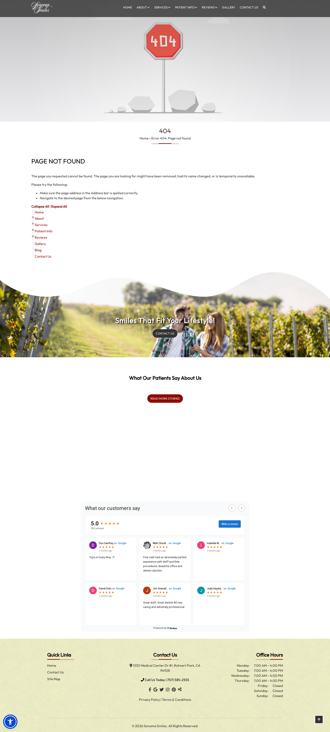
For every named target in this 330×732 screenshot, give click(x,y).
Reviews (208, 7)
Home (127, 7)
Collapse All (40, 206)
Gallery (228, 7)
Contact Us (249, 7)
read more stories (165, 397)
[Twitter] (162, 688)
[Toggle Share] (180, 688)
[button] (10, 722)
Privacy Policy (150, 698)
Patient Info (184, 7)
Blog (38, 250)
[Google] (155, 688)
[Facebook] (150, 688)
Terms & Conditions (176, 698)
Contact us (165, 333)
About (142, 7)
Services (161, 7)
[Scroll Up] (319, 723)
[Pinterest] (174, 688)
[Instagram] (168, 688)
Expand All (59, 206)
